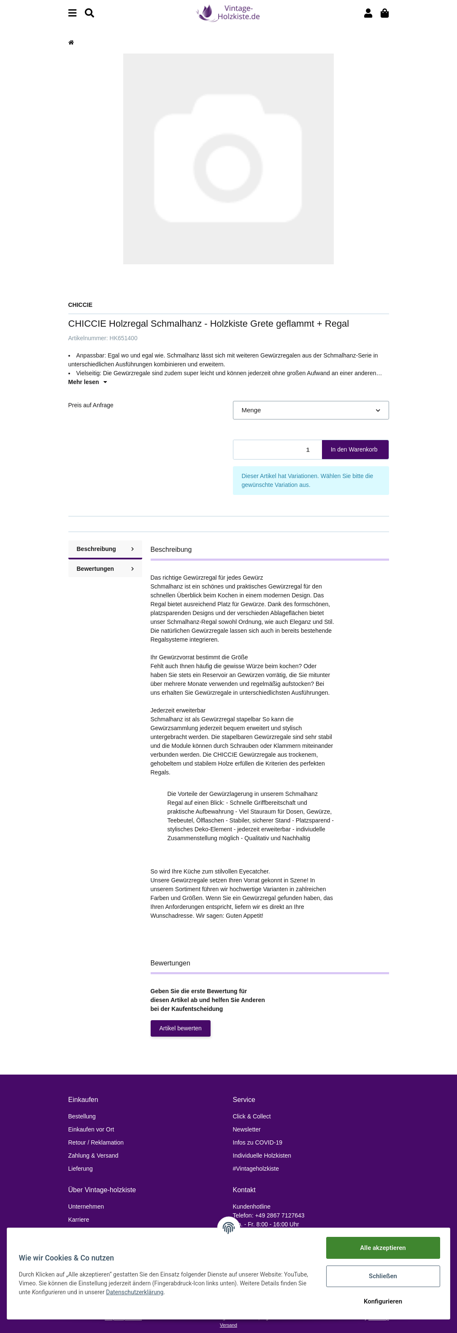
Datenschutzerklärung (163, 1292)
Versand (228, 1325)
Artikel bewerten (181, 1028)
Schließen (381, 1276)
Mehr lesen (87, 382)
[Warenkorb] (385, 13)
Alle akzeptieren (381, 1248)
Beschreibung (105, 549)
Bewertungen (105, 568)
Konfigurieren (381, 1301)
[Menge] (277, 449)
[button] (368, 13)
